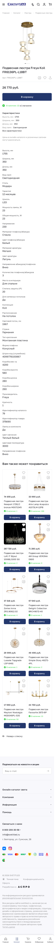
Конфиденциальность (33, 879)
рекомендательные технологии (17, 898)
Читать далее (8, 927)
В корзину (27, 96)
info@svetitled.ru (11, 834)
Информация (9, 804)
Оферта (6, 883)
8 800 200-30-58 (10, 830)
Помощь (6, 812)
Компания (8, 797)
